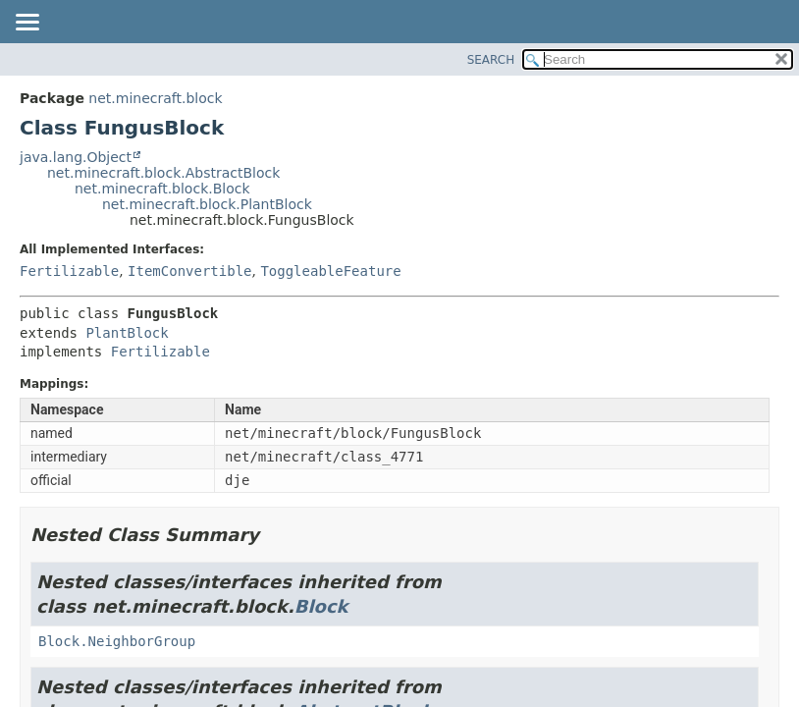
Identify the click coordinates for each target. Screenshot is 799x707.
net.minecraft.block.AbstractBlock (163, 173)
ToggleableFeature (330, 271)
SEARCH (491, 60)
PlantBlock (126, 333)
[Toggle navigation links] (26, 23)
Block (321, 606)
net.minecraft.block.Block (162, 188)
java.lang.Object (76, 157)
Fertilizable (69, 271)
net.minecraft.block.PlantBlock (207, 204)
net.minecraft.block (155, 98)
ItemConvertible (189, 271)
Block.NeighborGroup (116, 641)
